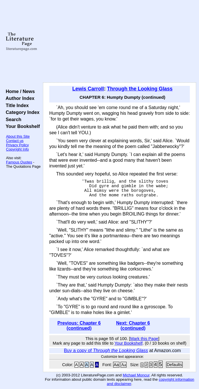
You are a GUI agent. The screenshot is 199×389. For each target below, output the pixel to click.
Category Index (21, 112)
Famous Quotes (19, 162)
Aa (116, 364)
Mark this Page (144, 338)
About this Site (18, 136)
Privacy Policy (17, 145)
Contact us (14, 141)
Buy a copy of (106, 350)
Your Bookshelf (21, 126)
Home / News (19, 91)
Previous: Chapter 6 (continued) (79, 326)
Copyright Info (17, 149)
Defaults (174, 364)
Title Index (16, 105)
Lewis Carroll (88, 89)
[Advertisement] (119, 41)
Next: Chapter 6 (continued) (133, 326)
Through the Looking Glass (140, 89)
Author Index (18, 98)
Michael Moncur (136, 375)
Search (12, 119)
